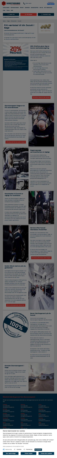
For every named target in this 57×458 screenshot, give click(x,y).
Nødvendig (9, 449)
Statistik (19, 449)
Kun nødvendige (11, 453)
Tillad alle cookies (46, 453)
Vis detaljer (38, 449)
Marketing (29, 449)
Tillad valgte (28, 453)
